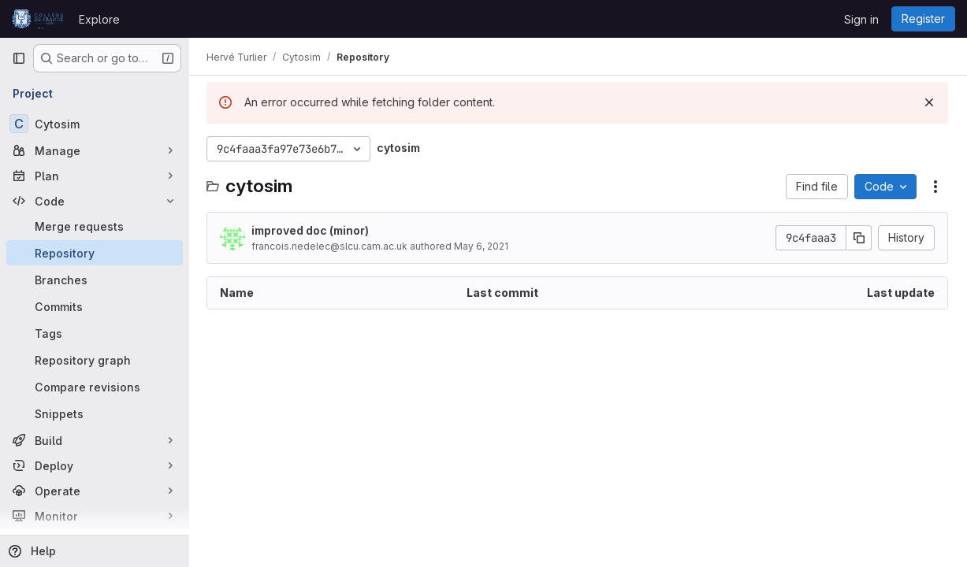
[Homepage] (37, 19)
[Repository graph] (94, 359)
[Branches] (94, 279)
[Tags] (94, 333)
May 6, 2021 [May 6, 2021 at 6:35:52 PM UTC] (483, 246)
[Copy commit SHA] (859, 237)
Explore (99, 19)
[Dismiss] (929, 102)
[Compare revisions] (94, 386)
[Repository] (94, 252)
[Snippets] (94, 413)
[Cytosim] (94, 123)
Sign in (861, 19)
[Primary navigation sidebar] (19, 58)
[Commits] (94, 306)
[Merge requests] (94, 226)
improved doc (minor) (311, 230)
